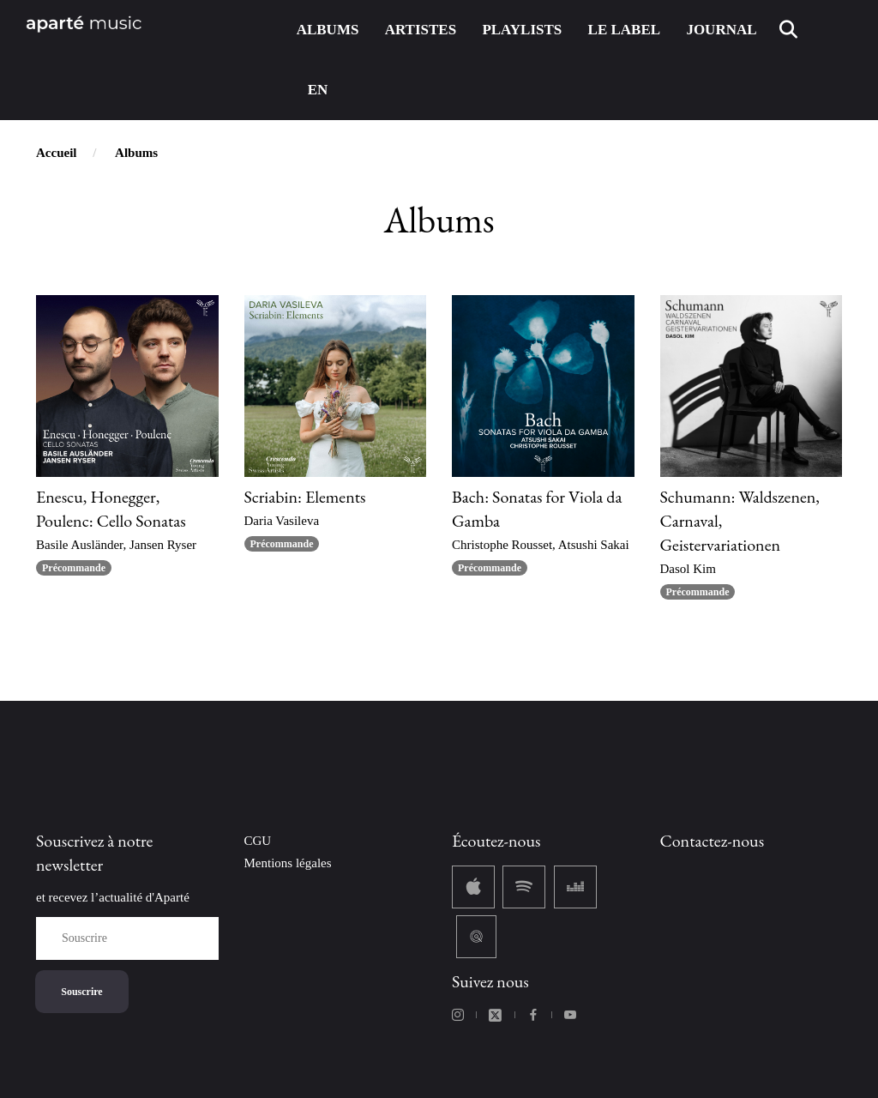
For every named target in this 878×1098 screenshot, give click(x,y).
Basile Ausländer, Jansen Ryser (116, 545)
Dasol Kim (688, 569)
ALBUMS (328, 29)
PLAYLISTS (522, 29)
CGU (258, 841)
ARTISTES (421, 29)
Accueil (56, 153)
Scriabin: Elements (305, 497)
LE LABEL (624, 29)
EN (318, 89)
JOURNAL (721, 29)
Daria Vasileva (282, 521)
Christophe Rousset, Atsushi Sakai (540, 545)
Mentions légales (288, 863)
